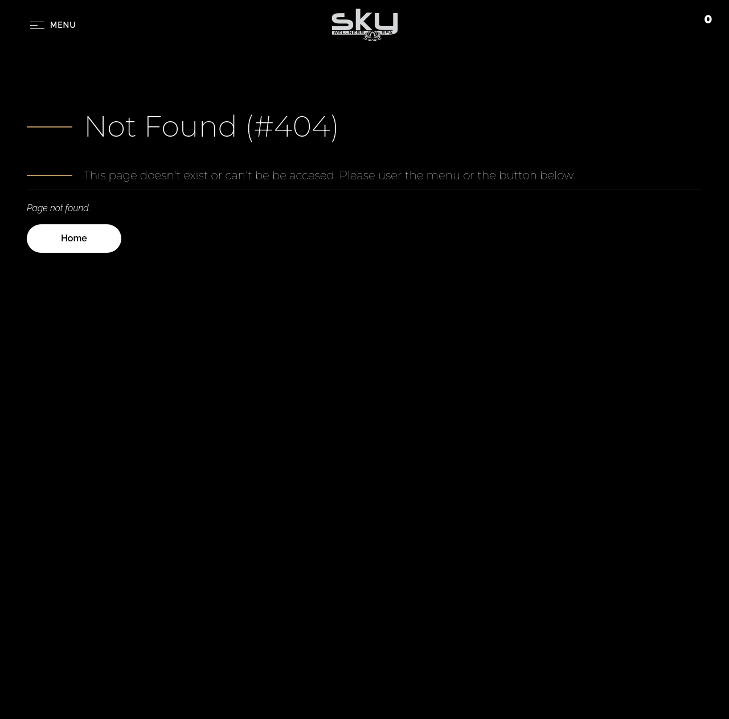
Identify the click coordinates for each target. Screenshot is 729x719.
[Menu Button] (53, 25)
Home (74, 238)
